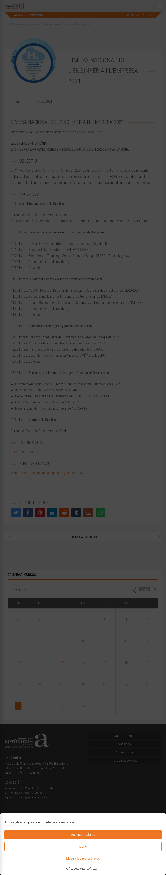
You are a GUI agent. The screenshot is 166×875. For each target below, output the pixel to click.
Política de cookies (75, 868)
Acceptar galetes (83, 834)
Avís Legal (92, 868)
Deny (83, 846)
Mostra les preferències (83, 858)
